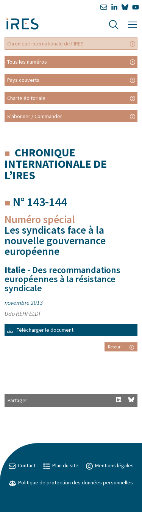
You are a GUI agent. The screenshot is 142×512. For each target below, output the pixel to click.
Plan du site (60, 465)
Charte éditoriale (26, 98)
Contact (22, 465)
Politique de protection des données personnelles (71, 482)
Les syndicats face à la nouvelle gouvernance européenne (55, 240)
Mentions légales (110, 465)
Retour (121, 347)
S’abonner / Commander (34, 116)
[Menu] (132, 23)
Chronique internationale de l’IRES (45, 43)
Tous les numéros (27, 61)
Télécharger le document (40, 329)
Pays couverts (23, 79)
